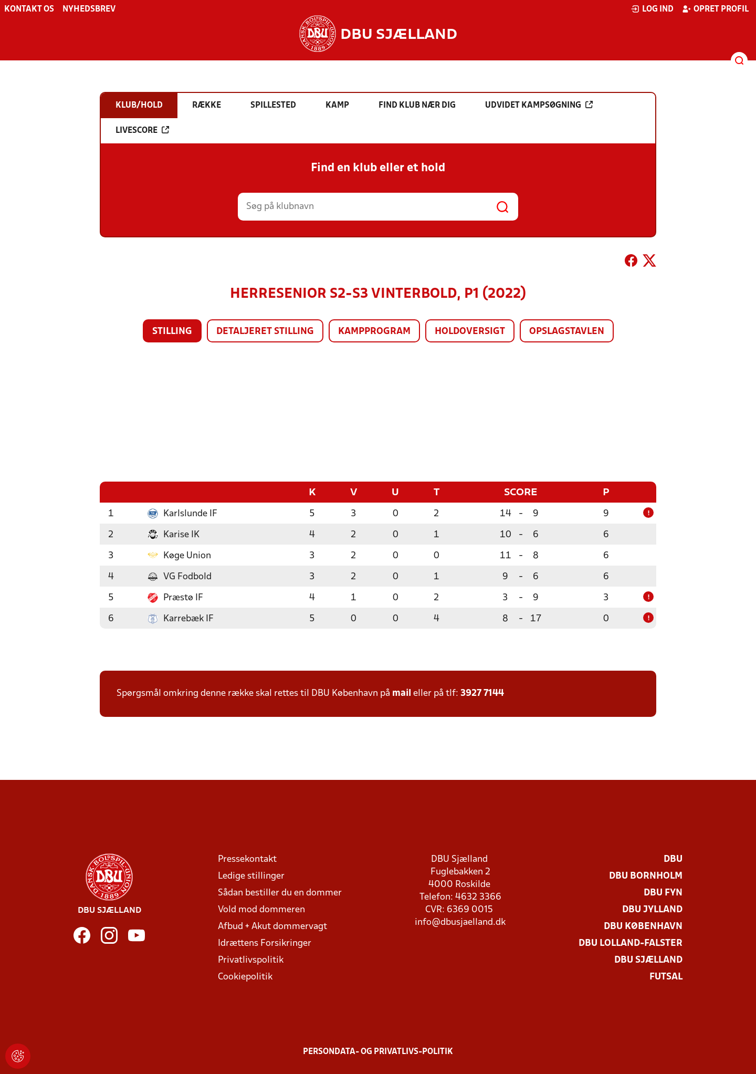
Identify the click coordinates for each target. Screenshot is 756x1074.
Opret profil (715, 9)
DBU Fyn (663, 892)
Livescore (142, 130)
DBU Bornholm (645, 875)
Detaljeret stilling (265, 331)
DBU (673, 858)
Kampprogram (374, 331)
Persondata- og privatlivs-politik (378, 1051)
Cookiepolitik (245, 976)
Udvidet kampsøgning (539, 105)
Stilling (172, 331)
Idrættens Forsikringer (264, 943)
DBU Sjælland (648, 959)
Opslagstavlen (566, 331)
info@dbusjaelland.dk (460, 921)
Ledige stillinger (251, 875)
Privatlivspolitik (251, 959)
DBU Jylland (652, 909)
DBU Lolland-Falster (630, 943)
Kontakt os (29, 9)
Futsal (665, 976)
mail (401, 693)
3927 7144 (482, 693)
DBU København (643, 926)
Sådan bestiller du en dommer (280, 892)
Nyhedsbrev (89, 9)
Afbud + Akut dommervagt (272, 926)
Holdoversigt (470, 331)
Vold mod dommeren (261, 909)
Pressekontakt (247, 858)
